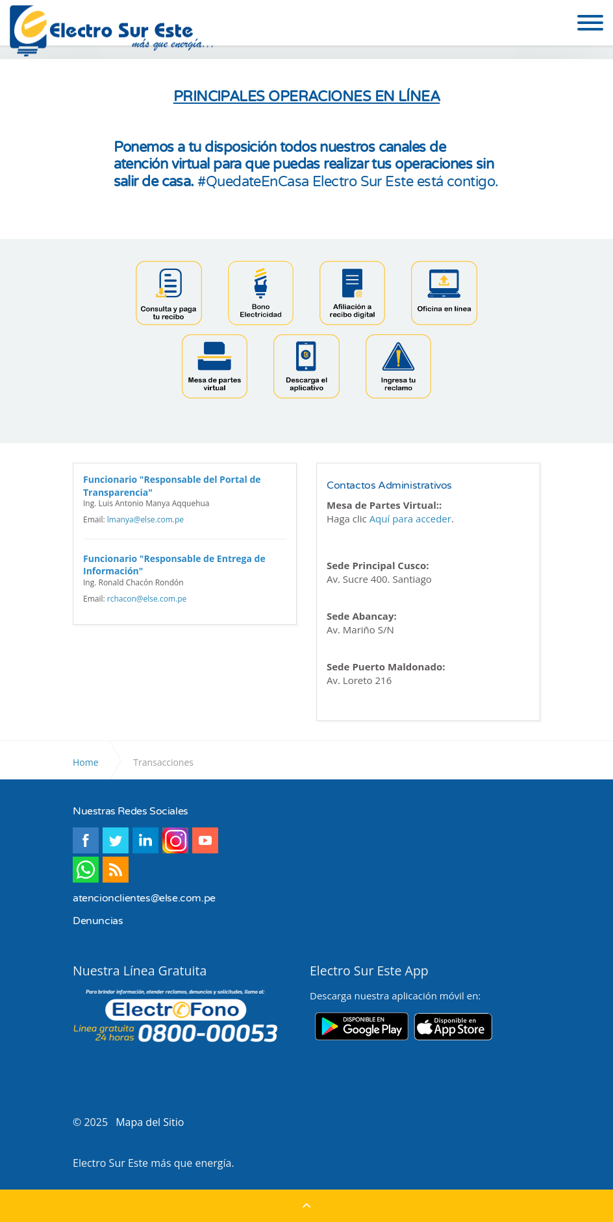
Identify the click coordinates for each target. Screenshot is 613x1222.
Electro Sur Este (113, 30)
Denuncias (98, 920)
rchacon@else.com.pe (146, 598)
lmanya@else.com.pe (145, 519)
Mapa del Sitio (150, 1122)
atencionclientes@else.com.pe (144, 898)
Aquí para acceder (410, 518)
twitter (116, 840)
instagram (175, 840)
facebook (86, 840)
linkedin (145, 840)
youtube (205, 840)
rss (116, 870)
